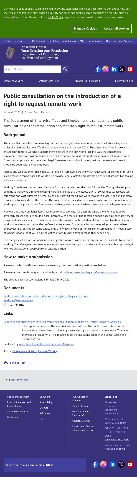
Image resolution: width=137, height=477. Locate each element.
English (8, 41)
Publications (38, 41)
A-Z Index (45, 413)
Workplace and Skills (24, 351)
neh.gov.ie (119, 448)
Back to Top (17, 362)
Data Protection (80, 406)
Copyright (45, 396)
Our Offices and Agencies (119, 41)
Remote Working (48, 351)
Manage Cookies (85, 28)
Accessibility (46, 402)
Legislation (53, 41)
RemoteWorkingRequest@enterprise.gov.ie (91, 272)
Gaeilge (19, 41)
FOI (41, 418)
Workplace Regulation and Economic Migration (46, 344)
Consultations (69, 41)
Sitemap (44, 407)
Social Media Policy (17, 411)
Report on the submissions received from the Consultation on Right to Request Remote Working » (62, 322)
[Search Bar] (32, 69)
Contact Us (124, 80)
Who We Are (14, 80)
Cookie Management (18, 396)
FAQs (81, 41)
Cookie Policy (55, 17)
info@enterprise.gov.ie (117, 439)
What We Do (49, 80)
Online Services (95, 41)
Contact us (111, 396)
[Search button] (64, 69)
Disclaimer (12, 417)
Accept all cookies (117, 28)
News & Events (87, 80)
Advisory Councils (81, 420)
